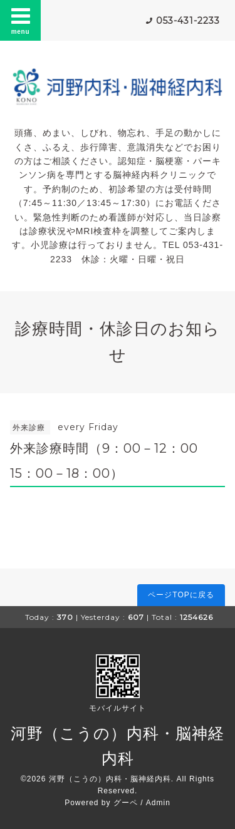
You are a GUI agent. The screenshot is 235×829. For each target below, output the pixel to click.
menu (20, 20)
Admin (158, 802)
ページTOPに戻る (181, 594)
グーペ (125, 802)
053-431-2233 (188, 20)
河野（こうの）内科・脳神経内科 (110, 779)
